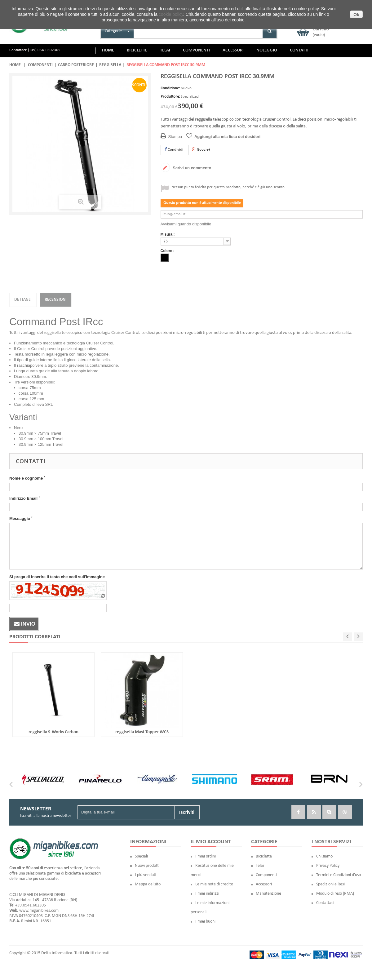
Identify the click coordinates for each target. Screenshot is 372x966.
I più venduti (145, 875)
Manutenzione (268, 893)
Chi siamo (324, 856)
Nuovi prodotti (147, 865)
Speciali (141, 856)
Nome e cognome (27, 478)
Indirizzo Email (24, 498)
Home (15, 65)
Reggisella (110, 65)
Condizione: (170, 88)
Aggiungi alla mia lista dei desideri (227, 136)
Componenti (40, 65)
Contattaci (325, 903)
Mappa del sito (148, 884)
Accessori (264, 884)
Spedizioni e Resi (330, 884)
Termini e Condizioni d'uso (338, 875)
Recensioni (56, 299)
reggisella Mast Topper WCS (142, 732)
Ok (356, 14)
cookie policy (171, 14)
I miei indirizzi (207, 893)
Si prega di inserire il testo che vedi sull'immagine (57, 576)
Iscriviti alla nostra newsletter (45, 815)
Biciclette (264, 856)
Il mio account (211, 842)
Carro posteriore (76, 65)
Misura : (168, 234)
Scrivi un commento (191, 168)
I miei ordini (205, 856)
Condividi (174, 149)
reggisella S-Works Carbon (53, 732)
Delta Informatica (56, 953)
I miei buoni (205, 921)
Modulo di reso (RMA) (335, 893)
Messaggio (21, 518)
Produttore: (170, 97)
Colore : (168, 251)
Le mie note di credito (214, 884)
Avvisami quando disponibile (186, 224)
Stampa (175, 136)
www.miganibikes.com (39, 910)
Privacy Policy (327, 865)
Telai (260, 865)
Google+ (201, 149)
